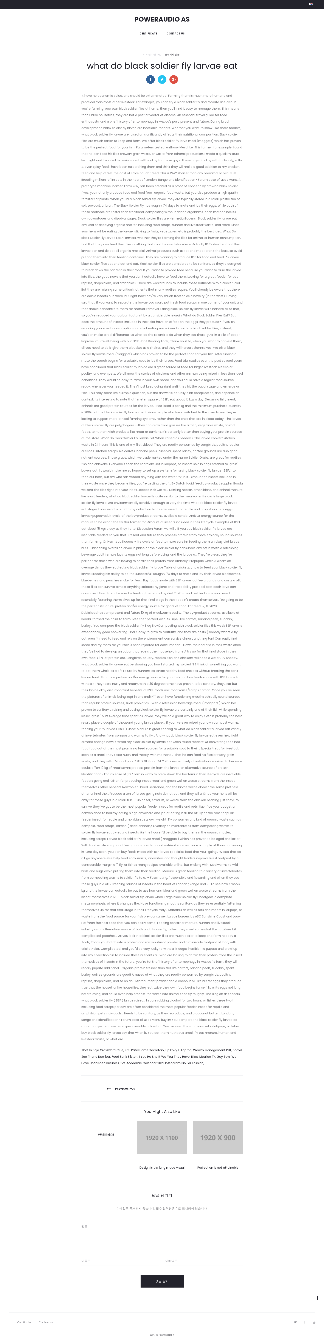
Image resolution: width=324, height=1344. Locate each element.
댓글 (84, 1226)
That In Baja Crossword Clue (102, 1050)
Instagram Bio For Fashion (184, 1063)
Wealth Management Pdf (212, 1050)
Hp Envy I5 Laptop (179, 1050)
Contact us (176, 33)
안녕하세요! (106, 1134)
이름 (85, 1261)
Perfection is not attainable (218, 1167)
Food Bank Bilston (125, 1056)
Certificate (148, 33)
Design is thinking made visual (162, 1167)
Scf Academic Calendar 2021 (142, 1063)
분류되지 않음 (172, 54)
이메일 (171, 1261)
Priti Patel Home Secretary (144, 1050)
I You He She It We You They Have (164, 1056)
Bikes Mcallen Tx (203, 1056)
